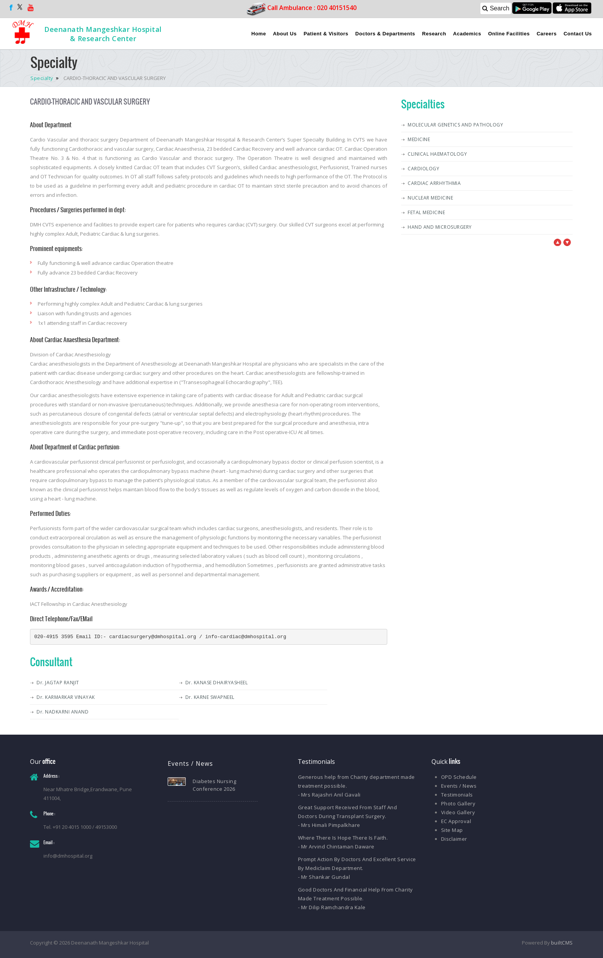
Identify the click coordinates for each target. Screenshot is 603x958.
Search (495, 8)
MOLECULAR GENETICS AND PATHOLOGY (455, 124)
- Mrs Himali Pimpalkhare (329, 825)
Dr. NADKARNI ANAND (62, 712)
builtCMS (562, 942)
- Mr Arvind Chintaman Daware (336, 846)
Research (434, 34)
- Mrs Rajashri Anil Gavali (329, 794)
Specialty (42, 78)
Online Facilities (509, 34)
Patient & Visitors (325, 34)
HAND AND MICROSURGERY (440, 227)
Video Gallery (458, 812)
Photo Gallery (458, 803)
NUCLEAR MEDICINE (430, 198)
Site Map (452, 830)
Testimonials (457, 794)
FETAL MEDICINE (426, 212)
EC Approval (456, 821)
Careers (546, 34)
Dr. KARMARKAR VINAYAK (66, 697)
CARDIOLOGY (423, 168)
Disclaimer (454, 838)
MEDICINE (419, 139)
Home (259, 34)
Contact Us (577, 34)
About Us (285, 34)
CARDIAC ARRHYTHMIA (434, 183)
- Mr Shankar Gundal (324, 876)
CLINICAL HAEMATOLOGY (437, 154)
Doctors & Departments (385, 34)
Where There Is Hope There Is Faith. (343, 837)
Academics (467, 34)
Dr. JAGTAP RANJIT (58, 682)
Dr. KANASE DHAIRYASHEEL (216, 682)
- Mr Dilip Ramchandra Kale (332, 907)
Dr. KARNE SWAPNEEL (210, 697)
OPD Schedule (459, 776)
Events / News (459, 785)
